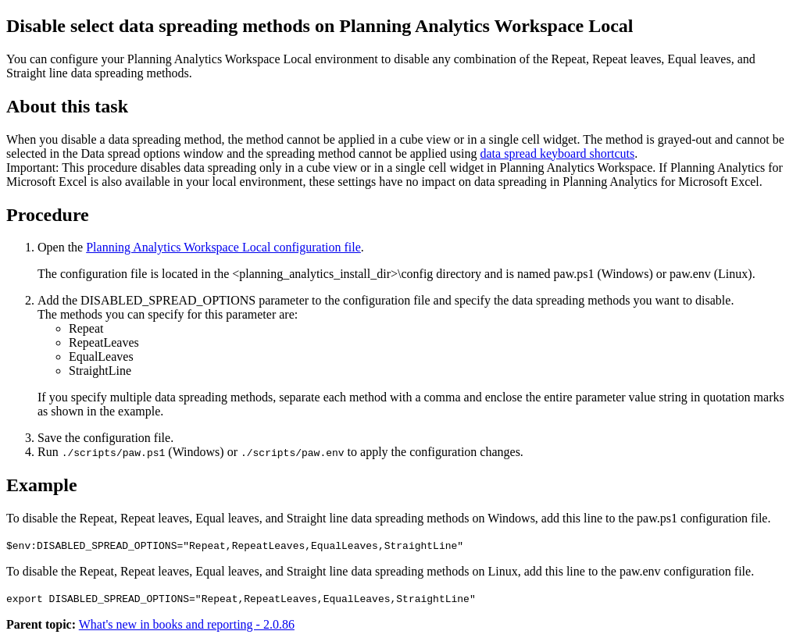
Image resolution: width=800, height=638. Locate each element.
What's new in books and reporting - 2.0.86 (187, 624)
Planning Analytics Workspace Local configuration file (223, 247)
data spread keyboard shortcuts (557, 153)
